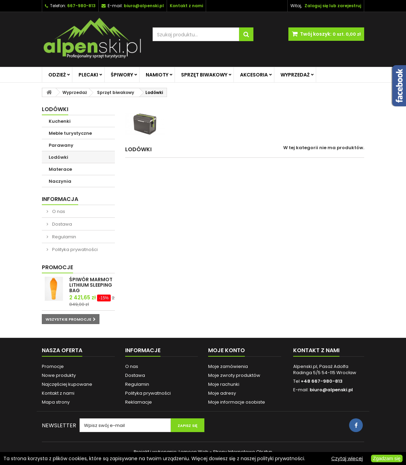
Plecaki (88, 74)
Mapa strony (56, 402)
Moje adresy (222, 393)
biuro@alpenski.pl (144, 6)
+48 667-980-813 (322, 381)
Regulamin (63, 237)
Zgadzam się (387, 458)
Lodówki (58, 157)
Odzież (57, 74)
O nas (58, 211)
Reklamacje (138, 402)
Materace (60, 169)
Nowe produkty (59, 375)
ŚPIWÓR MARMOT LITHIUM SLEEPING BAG (90, 285)
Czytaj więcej (347, 458)
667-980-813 (81, 6)
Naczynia (60, 181)
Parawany (61, 145)
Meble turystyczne (70, 133)
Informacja (60, 199)
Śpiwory (122, 74)
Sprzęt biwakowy (204, 74)
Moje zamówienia (228, 366)
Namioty (157, 74)
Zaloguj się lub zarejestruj (332, 6)
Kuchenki (60, 121)
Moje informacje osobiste (236, 402)
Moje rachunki (223, 384)
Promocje (57, 267)
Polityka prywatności (74, 249)
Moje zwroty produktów (234, 375)
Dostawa (61, 224)
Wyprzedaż (295, 74)
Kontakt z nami (58, 393)
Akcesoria (254, 74)
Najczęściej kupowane (67, 384)
